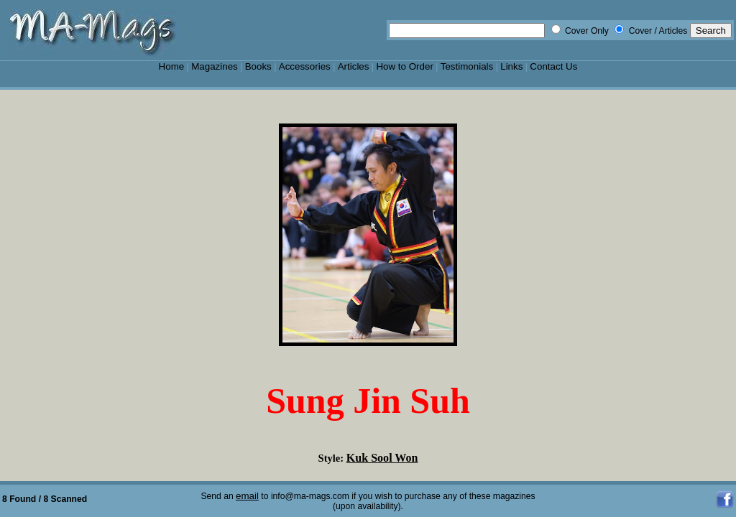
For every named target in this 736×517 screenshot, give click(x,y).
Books (258, 66)
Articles (353, 66)
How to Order (404, 66)
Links (511, 66)
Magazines (214, 66)
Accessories (305, 66)
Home (172, 66)
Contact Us (553, 66)
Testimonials (467, 66)
